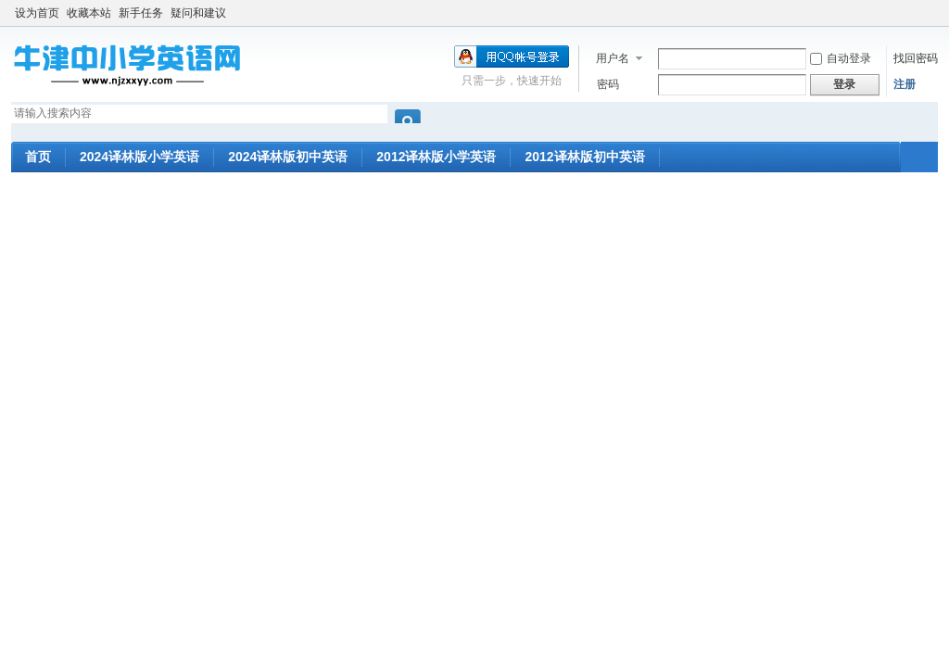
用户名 (612, 58)
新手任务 (141, 12)
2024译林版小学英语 (139, 156)
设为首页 (37, 12)
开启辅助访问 (933, 13)
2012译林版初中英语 (584, 156)
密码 (608, 84)
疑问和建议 (198, 12)
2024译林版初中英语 (288, 156)
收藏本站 (89, 12)
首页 (38, 156)
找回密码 (915, 58)
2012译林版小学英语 (436, 156)
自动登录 (840, 58)
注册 (904, 84)
